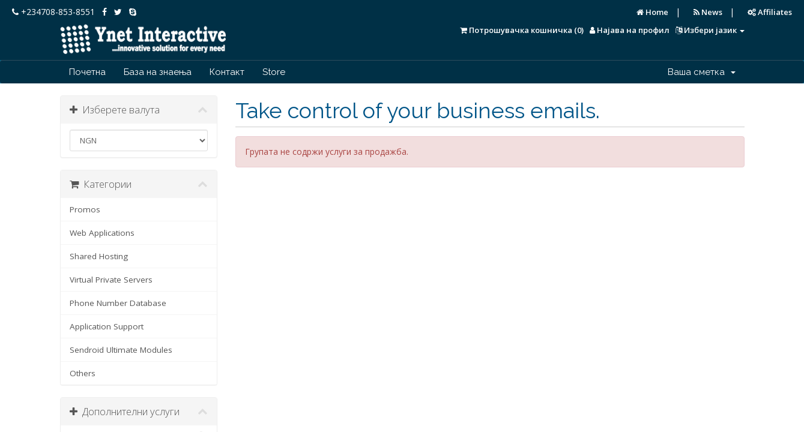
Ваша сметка (702, 72)
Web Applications (102, 232)
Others (82, 373)
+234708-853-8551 (53, 11)
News (708, 12)
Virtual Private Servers (111, 279)
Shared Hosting (99, 256)
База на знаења (158, 72)
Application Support (107, 326)
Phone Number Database (118, 303)
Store (273, 72)
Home (652, 12)
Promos (85, 209)
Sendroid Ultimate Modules (121, 349)
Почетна (87, 72)
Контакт (227, 72)
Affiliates (770, 12)
